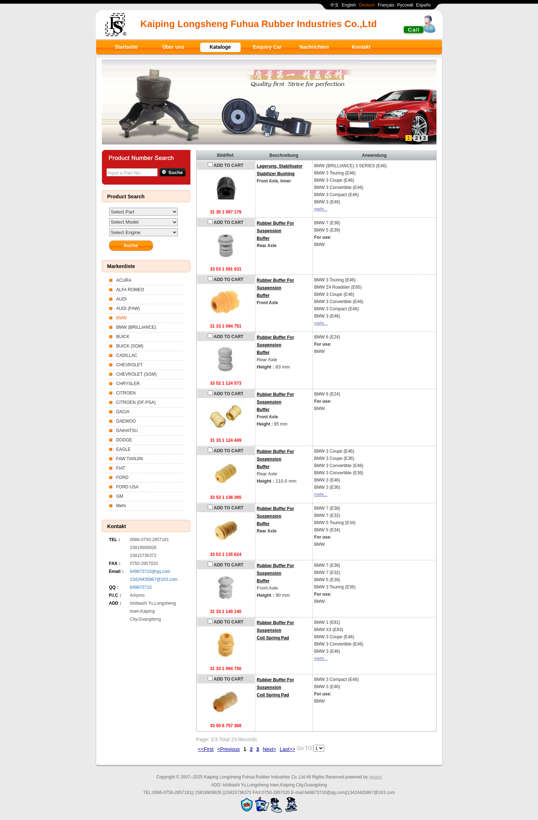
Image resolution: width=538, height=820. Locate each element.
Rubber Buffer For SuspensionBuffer (275, 231)
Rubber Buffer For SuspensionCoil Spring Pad (275, 630)
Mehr (121, 505)
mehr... (321, 209)
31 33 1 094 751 (225, 326)
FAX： (115, 563)
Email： (117, 571)
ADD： (116, 603)
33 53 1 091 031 (225, 269)
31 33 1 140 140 (225, 611)
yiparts (375, 777)
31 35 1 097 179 (225, 212)
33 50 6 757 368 (225, 725)
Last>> (287, 749)
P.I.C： (115, 595)
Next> (269, 749)
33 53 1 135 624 (225, 554)
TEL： (115, 539)
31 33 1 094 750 (225, 668)
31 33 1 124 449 (225, 440)
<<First (206, 749)
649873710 (141, 587)
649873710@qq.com (150, 571)
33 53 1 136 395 (225, 497)
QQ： (114, 587)
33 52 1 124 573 (225, 383)
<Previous (228, 749)
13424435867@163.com (154, 579)
